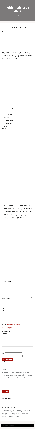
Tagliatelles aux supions (6, 328)
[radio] (18, 302)
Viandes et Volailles (16, 324)
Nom (3, 347)
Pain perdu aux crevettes (7, 327)
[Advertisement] (17, 42)
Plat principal (9, 324)
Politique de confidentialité (8, 425)
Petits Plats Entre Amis (17, 9)
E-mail (3, 353)
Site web (3, 355)
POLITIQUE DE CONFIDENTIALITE (9, 407)
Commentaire (5, 333)
